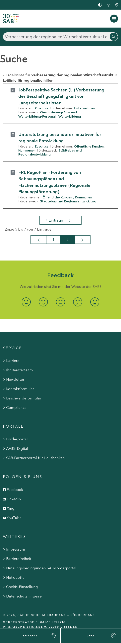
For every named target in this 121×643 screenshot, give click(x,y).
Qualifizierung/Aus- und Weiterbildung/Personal (47, 114)
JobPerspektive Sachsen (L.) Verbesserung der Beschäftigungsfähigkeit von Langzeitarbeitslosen (61, 96)
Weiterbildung (69, 116)
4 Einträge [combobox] (61, 220)
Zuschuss (41, 108)
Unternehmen (84, 108)
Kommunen (26, 150)
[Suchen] (60, 36)
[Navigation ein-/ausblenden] (114, 19)
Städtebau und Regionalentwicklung (50, 152)
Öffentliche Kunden (89, 146)
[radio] (26, 301)
